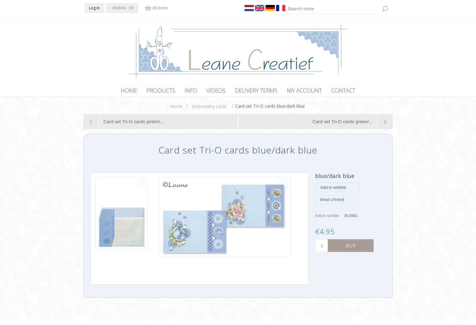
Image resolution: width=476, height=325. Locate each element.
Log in (94, 8)
